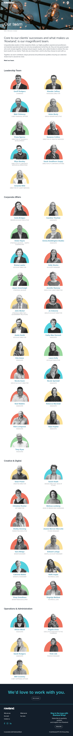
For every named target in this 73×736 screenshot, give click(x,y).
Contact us (7, 719)
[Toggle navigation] (68, 2)
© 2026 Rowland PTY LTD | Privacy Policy (59, 732)
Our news (22, 716)
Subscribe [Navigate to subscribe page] (58, 726)
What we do (23, 713)
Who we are (10, 30)
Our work (6, 716)
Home (5, 30)
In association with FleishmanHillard (13, 732)
